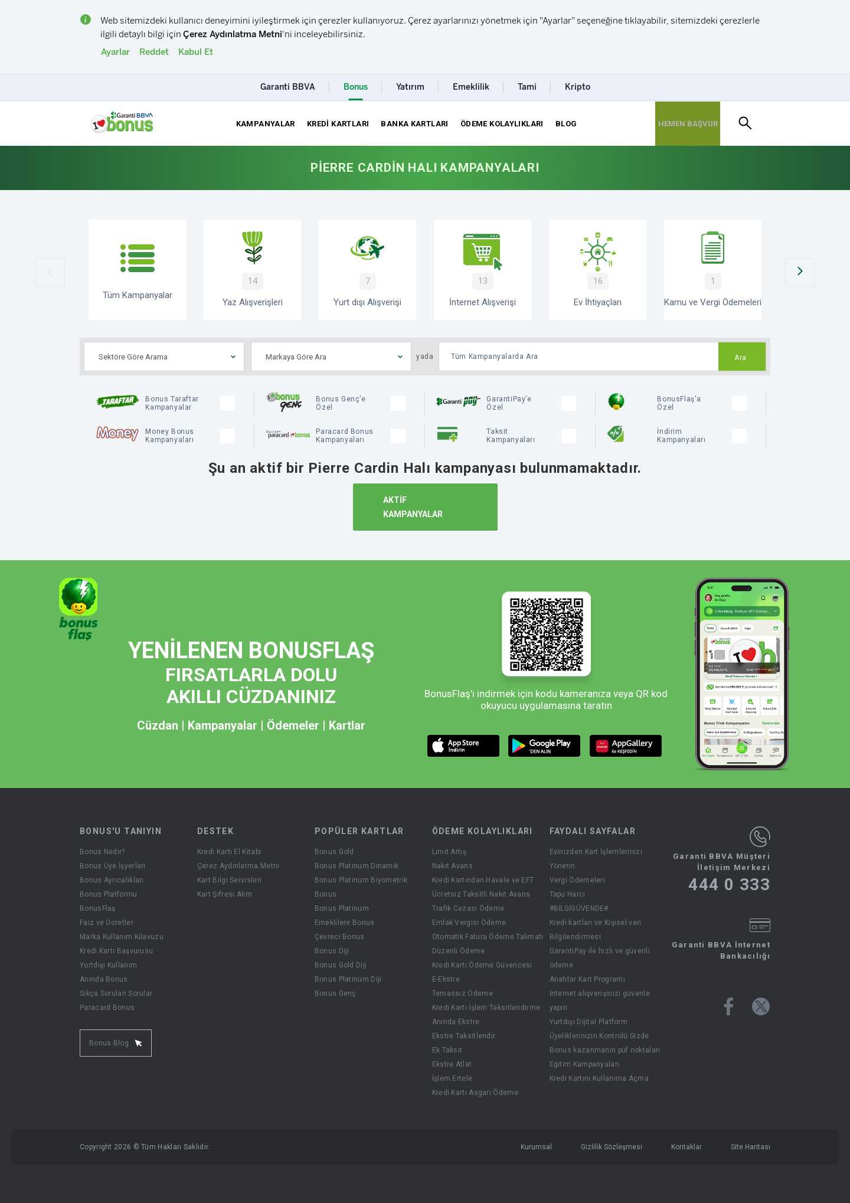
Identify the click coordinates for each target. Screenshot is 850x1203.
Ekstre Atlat (452, 1064)
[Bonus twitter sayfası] (760, 1006)
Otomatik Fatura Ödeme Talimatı (488, 937)
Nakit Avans (452, 866)
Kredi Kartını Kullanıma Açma (599, 1078)
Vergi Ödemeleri (578, 880)
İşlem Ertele (452, 1078)
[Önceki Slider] (50, 272)
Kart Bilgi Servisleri (229, 880)
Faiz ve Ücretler (106, 922)
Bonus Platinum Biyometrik (361, 880)
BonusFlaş (98, 908)
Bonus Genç (336, 993)
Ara (740, 358)
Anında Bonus (104, 979)
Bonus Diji (332, 951)
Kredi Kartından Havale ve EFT (483, 880)
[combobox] (164, 356)
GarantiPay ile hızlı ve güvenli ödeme (600, 958)
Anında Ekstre (456, 1022)
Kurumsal (536, 1147)
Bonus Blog (115, 1043)
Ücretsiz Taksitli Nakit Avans (481, 894)
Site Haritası (750, 1147)
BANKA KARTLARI (414, 123)
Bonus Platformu (109, 894)
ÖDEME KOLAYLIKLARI (502, 123)
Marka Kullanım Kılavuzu (122, 937)
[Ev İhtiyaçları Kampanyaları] (597, 270)
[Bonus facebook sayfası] (729, 1006)
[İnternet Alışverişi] (482, 270)
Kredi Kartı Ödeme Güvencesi (482, 965)
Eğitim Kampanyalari (585, 1064)
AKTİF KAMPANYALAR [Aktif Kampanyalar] (413, 507)
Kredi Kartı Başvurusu (116, 951)
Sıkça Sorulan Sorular (116, 993)
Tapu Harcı (568, 894)
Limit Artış (449, 852)
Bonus (326, 894)
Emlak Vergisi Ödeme (469, 922)
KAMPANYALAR (265, 123)
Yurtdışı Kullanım (108, 965)
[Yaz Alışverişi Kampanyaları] (252, 270)
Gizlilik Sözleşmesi (611, 1147)
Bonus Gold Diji (341, 965)
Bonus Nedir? (102, 852)
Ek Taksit (447, 1050)
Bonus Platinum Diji (348, 979)
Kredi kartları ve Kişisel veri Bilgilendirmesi (596, 929)
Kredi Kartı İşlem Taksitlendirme (486, 1007)
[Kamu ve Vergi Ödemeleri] (712, 270)
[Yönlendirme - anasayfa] (122, 123)
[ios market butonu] (463, 746)
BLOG (566, 123)
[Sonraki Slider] (800, 272)
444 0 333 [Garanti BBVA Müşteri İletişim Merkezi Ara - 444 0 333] (729, 884)
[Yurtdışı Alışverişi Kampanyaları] (367, 270)
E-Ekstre (446, 979)
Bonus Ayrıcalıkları (112, 880)
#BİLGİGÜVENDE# (579, 908)
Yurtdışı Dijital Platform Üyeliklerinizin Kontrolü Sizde (599, 1029)
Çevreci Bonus (340, 937)
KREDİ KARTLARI (338, 123)
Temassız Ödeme (462, 993)
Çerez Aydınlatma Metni (238, 866)
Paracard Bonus (107, 1007)
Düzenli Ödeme (458, 951)
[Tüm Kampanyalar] (137, 270)
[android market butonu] (544, 746)
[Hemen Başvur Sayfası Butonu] (687, 124)
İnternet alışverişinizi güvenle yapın (600, 1000)
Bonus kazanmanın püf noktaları (605, 1050)
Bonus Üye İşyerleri (113, 866)
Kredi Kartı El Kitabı (229, 852)
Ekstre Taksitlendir (464, 1036)
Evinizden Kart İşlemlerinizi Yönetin (596, 859)
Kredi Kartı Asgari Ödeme (475, 1092)
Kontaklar (686, 1147)
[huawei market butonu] (626, 746)
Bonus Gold (334, 852)
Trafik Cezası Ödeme (468, 908)
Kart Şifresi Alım (224, 894)
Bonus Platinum (342, 908)
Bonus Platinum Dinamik (357, 866)
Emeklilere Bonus (345, 922)
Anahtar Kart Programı (587, 979)
